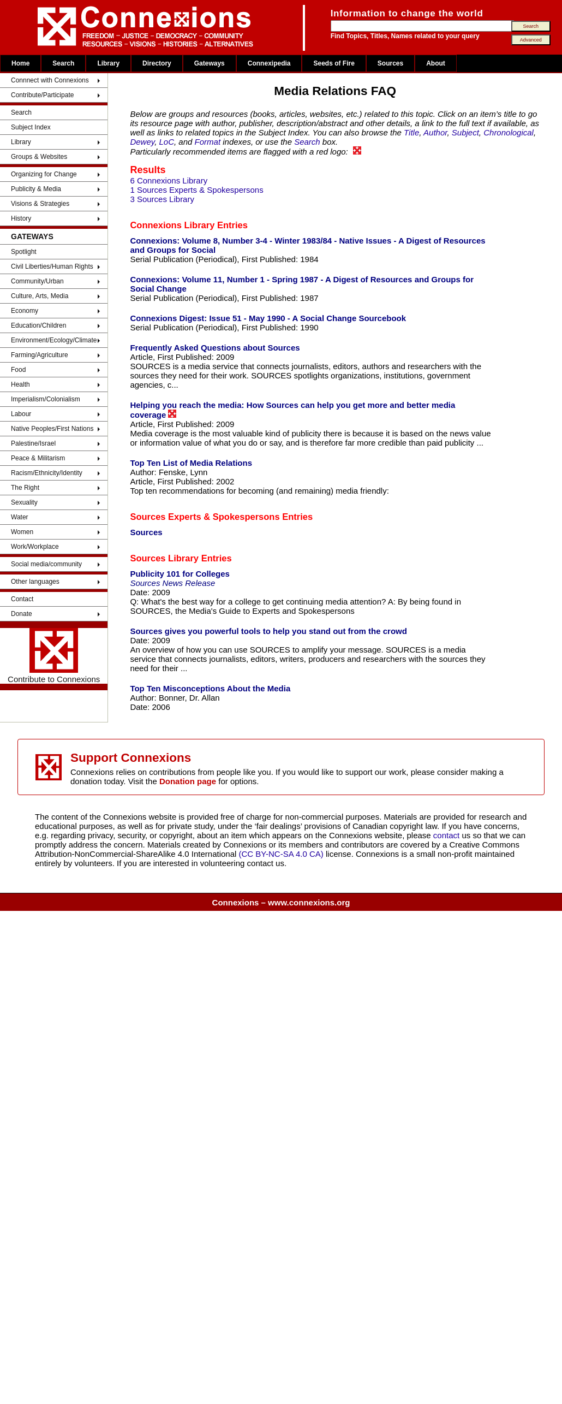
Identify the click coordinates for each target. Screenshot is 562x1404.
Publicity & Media (36, 189)
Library (108, 63)
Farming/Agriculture (39, 355)
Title (411, 132)
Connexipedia (269, 63)
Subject (465, 132)
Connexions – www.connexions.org (281, 902)
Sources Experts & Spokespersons (204, 517)
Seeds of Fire (333, 63)
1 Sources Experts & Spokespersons (196, 189)
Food (18, 370)
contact (447, 835)
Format (208, 141)
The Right (25, 487)
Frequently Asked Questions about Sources (215, 347)
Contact (22, 599)
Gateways (209, 63)
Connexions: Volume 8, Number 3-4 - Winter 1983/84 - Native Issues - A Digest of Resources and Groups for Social (307, 245)
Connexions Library (172, 225)
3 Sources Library (162, 199)
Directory (156, 63)
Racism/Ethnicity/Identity (46, 473)
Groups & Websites (39, 157)
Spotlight (24, 252)
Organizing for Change (44, 174)
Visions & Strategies (40, 204)
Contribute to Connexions (54, 656)
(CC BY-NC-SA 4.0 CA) (281, 853)
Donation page (187, 781)
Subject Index (31, 127)
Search (63, 63)
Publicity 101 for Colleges (180, 573)
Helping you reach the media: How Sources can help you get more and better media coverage (292, 409)
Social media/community (46, 564)
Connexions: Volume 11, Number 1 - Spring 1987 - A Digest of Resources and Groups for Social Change (302, 284)
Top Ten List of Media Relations (191, 462)
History (21, 218)
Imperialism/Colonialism (45, 399)
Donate (21, 614)
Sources (390, 63)
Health (20, 384)
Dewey (142, 141)
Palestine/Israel (33, 443)
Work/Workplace (35, 546)
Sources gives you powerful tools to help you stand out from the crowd (268, 631)
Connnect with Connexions (50, 80)
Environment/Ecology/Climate (54, 340)
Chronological (508, 132)
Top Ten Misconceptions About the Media (210, 688)
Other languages (35, 581)
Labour (21, 414)
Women (22, 532)
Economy (24, 311)
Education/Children (38, 325)
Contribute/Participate (42, 95)
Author (435, 132)
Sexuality (24, 502)
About (435, 63)
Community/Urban (37, 281)
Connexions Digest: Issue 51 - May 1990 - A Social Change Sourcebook (268, 318)
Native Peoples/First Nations (52, 429)
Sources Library (164, 558)
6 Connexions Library (168, 180)
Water (19, 517)
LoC (167, 141)
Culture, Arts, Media (39, 296)
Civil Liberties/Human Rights (52, 266)
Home (20, 63)
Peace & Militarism (38, 458)
